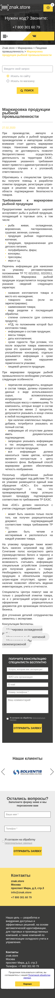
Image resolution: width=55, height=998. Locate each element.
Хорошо (27, 984)
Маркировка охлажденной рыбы (22, 631)
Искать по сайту (20, 76)
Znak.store (8, 48)
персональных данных (18, 843)
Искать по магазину (23, 81)
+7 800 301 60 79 (26, 27)
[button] (50, 771)
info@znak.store (21, 892)
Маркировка (25, 48)
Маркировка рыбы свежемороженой (17, 642)
